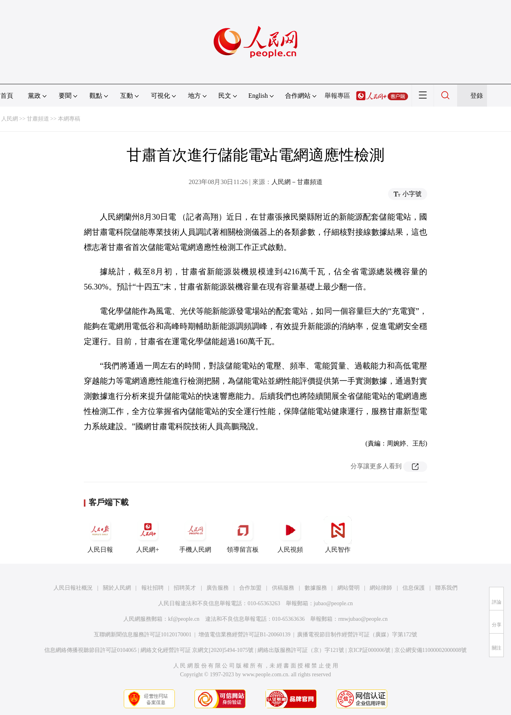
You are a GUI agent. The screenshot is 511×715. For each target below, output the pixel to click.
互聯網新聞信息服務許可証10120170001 (143, 635)
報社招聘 (152, 588)
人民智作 (338, 534)
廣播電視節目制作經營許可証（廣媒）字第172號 (357, 635)
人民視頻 (290, 534)
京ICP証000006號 (369, 650)
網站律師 (381, 588)
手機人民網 (195, 534)
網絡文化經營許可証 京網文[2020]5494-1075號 (197, 650)
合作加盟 (250, 588)
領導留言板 (243, 534)
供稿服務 (283, 588)
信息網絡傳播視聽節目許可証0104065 (90, 650)
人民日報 (100, 534)
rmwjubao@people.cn (363, 619)
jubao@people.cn (333, 603)
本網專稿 (69, 119)
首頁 (6, 95)
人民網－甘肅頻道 (297, 181)
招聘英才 (185, 588)
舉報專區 (337, 95)
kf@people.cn (184, 619)
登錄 (476, 95)
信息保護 (413, 588)
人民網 (9, 119)
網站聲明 (348, 588)
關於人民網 (117, 588)
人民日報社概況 (73, 588)
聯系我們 (446, 588)
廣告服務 (217, 588)
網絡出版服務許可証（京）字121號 (300, 650)
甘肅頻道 (38, 119)
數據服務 (316, 588)
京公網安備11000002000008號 (430, 650)
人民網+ (148, 534)
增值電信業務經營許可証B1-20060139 (244, 635)
